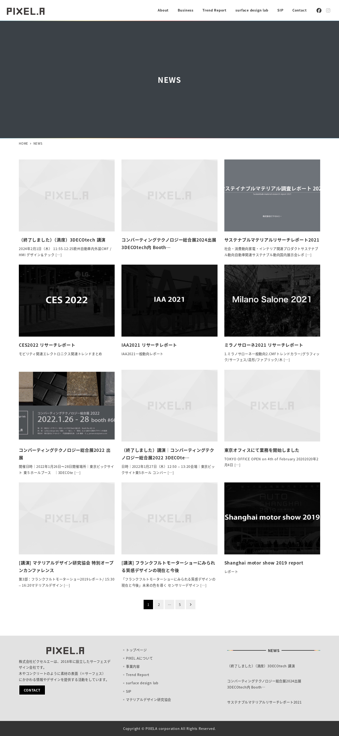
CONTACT (32, 690)
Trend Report (137, 674)
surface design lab (142, 682)
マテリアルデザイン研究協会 (148, 699)
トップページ (136, 650)
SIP (128, 691)
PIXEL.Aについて (139, 658)
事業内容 (133, 666)
